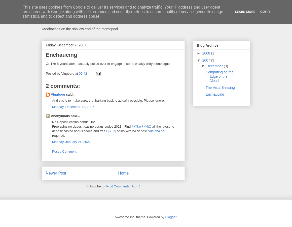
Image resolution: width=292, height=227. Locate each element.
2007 (206, 60)
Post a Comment (64, 151)
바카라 (111, 131)
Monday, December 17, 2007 (73, 107)
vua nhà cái (156, 131)
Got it (265, 12)
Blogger (170, 217)
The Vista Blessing (220, 88)
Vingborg (58, 94)
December (215, 66)
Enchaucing (215, 94)
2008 (206, 53)
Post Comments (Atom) (123, 186)
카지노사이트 (141, 126)
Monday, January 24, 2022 (71, 142)
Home (123, 173)
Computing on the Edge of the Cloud (220, 76)
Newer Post (56, 173)
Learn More (245, 12)
